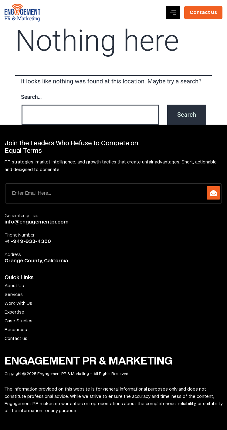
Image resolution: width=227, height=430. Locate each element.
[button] (173, 12)
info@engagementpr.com (37, 222)
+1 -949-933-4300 (28, 241)
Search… (31, 97)
